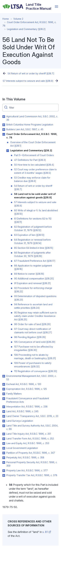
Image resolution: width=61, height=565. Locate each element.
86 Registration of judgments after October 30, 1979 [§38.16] (32, 254)
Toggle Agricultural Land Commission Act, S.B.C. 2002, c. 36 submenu (3, 116)
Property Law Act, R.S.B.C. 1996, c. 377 (27, 470)
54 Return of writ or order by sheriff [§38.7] (31, 73)
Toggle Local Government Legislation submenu (3, 448)
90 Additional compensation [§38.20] (34, 278)
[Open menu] (56, 6)
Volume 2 (18, 18)
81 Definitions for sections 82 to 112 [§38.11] (32, 220)
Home (5, 18)
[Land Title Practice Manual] (27, 6)
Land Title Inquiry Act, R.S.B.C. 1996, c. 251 (28, 433)
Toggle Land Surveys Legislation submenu (3, 421)
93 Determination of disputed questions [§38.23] (35, 298)
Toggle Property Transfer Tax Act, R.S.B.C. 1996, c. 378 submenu (3, 475)
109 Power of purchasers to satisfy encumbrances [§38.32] (32, 365)
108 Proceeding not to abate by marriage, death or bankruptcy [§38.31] (35, 356)
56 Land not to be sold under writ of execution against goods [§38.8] (35, 196)
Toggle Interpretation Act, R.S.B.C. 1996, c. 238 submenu (3, 406)
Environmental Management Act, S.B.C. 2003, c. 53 (31, 378)
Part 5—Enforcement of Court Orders (34, 155)
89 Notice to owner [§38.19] (29, 273)
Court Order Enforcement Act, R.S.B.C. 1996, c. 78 (31, 136)
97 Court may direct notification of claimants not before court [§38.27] (33, 331)
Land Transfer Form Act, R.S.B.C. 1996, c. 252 (30, 438)
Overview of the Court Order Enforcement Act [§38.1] (32, 144)
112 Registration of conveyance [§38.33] (35, 371)
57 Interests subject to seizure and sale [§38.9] (28, 80)
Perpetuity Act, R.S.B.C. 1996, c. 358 (25, 457)
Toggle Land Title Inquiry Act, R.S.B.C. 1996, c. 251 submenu (3, 434)
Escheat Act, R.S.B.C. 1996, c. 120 (23, 384)
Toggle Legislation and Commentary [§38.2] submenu (7, 150)
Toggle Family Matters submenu (3, 394)
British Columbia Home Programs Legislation (29, 124)
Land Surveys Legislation (19, 420)
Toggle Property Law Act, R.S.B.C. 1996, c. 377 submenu (3, 470)
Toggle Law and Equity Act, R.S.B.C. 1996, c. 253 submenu (3, 443)
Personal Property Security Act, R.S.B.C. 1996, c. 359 (31, 464)
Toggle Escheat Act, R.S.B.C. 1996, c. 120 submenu (3, 384)
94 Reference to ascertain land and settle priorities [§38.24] (33, 306)
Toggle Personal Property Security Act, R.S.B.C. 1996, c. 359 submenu (3, 462)
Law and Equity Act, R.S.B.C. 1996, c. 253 (27, 443)
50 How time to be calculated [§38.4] (34, 164)
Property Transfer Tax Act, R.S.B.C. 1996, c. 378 (31, 475)
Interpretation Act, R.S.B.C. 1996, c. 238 (26, 406)
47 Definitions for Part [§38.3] (30, 160)
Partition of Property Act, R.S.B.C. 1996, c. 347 (30, 452)
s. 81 (46, 532)
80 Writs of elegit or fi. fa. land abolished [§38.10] (36, 212)
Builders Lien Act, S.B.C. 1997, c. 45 (24, 129)
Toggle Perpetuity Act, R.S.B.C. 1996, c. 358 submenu (3, 457)
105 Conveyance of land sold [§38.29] (34, 341)
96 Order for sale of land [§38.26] (32, 324)
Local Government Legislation (22, 448)
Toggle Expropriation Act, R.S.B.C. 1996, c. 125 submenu (3, 389)
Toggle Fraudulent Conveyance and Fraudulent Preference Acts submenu (3, 398)
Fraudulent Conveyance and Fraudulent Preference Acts (27, 400)
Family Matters (14, 393)
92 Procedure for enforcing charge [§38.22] (33, 290)
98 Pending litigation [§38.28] (30, 337)
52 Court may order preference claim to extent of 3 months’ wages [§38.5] (35, 171)
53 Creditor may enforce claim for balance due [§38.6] (32, 179)
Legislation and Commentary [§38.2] (26, 29)
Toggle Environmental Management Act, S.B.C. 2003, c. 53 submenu (3, 376)
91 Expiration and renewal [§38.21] (32, 283)
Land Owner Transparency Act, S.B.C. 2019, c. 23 (32, 416)
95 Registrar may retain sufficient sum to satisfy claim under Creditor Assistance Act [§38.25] (35, 316)
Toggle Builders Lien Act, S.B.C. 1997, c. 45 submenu (3, 129)
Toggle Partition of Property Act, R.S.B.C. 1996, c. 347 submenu (3, 453)
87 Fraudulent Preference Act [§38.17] (34, 260)
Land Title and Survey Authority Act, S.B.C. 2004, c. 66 (32, 427)
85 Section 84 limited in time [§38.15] (33, 247)
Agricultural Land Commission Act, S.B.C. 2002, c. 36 (32, 118)
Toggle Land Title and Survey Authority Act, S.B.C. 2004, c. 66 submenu (3, 425)
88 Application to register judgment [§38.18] (33, 267)
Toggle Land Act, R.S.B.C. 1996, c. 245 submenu (3, 411)
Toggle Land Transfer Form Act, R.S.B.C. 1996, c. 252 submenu (3, 438)
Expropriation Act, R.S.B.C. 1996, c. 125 (26, 388)
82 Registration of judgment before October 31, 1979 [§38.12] (33, 228)
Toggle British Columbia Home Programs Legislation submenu (3, 124)
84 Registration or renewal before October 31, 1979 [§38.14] (32, 241)
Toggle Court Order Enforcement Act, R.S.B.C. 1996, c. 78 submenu (3, 134)
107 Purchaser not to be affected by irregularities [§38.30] (33, 348)
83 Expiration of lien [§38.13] (29, 235)
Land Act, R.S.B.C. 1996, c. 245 (22, 411)
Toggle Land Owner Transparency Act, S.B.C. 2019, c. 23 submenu (3, 416)
